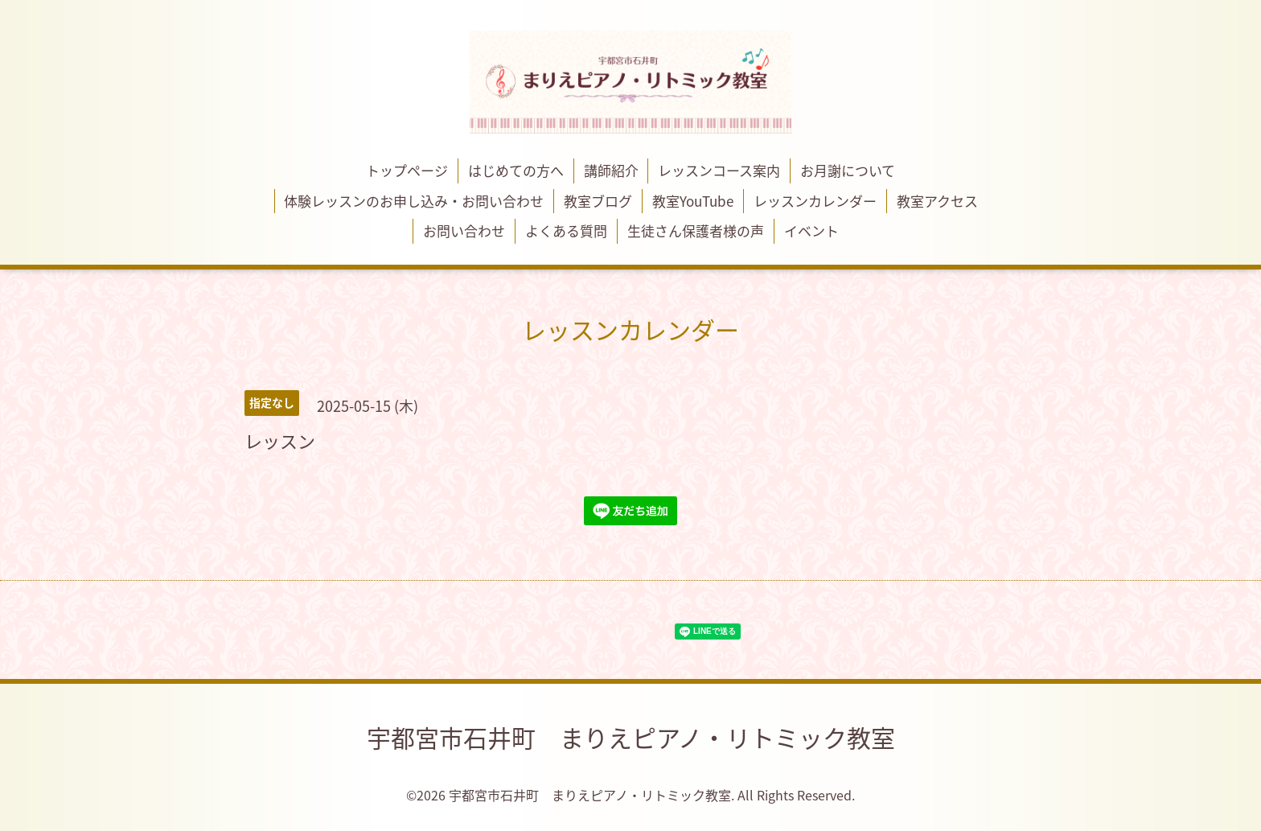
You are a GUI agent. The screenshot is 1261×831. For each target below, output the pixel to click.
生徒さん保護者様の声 (695, 230)
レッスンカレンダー (815, 201)
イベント (811, 230)
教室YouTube (692, 201)
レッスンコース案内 (719, 170)
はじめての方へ (516, 170)
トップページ (407, 170)
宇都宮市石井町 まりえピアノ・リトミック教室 (631, 737)
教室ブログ (598, 201)
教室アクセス (937, 201)
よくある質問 (566, 230)
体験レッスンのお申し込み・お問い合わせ (414, 201)
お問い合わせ (464, 230)
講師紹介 (611, 170)
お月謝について (847, 170)
